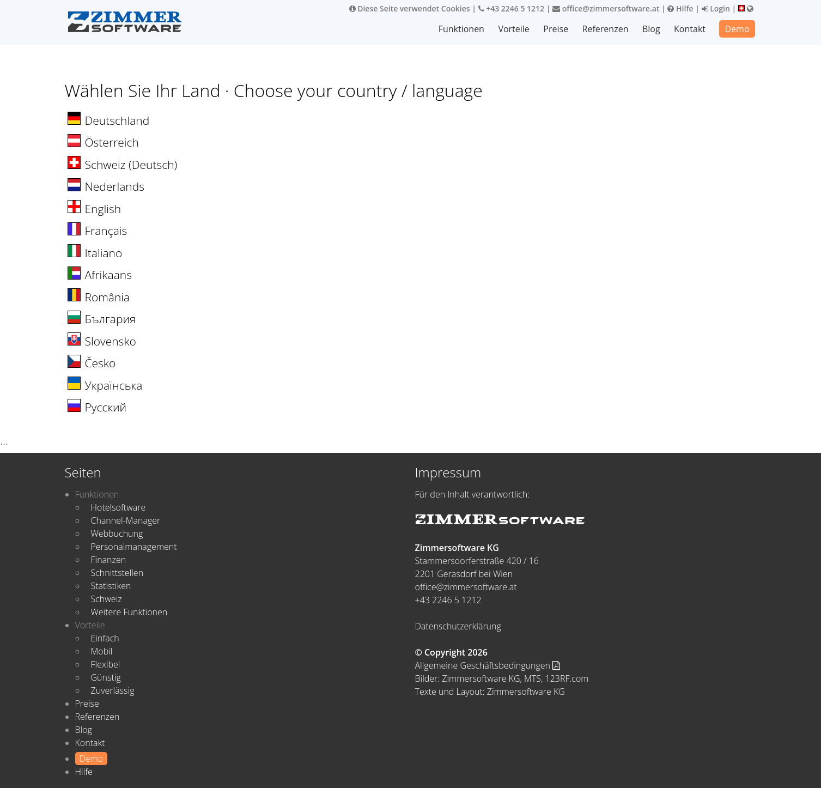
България (110, 318)
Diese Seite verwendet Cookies (409, 8)
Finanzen (108, 560)
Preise (555, 29)
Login (716, 8)
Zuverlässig (113, 690)
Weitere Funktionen (129, 612)
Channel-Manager (126, 520)
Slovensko (110, 341)
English (103, 208)
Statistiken (111, 586)
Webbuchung (117, 534)
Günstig (106, 677)
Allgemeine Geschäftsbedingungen (488, 665)
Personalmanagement (134, 547)
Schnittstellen (117, 573)
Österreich (112, 142)
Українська (114, 385)
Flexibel (105, 664)
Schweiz (106, 599)
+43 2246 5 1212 (511, 8)
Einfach (105, 638)
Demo (737, 29)
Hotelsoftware (118, 507)
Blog (651, 29)
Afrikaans (108, 274)
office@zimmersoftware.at (605, 8)
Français (106, 230)
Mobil (102, 651)
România (107, 297)
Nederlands (114, 186)
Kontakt (690, 29)
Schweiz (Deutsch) (131, 164)
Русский (106, 407)
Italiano (104, 252)
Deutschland (117, 120)
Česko (100, 363)
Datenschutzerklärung (458, 626)
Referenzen (605, 29)
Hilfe (680, 8)
